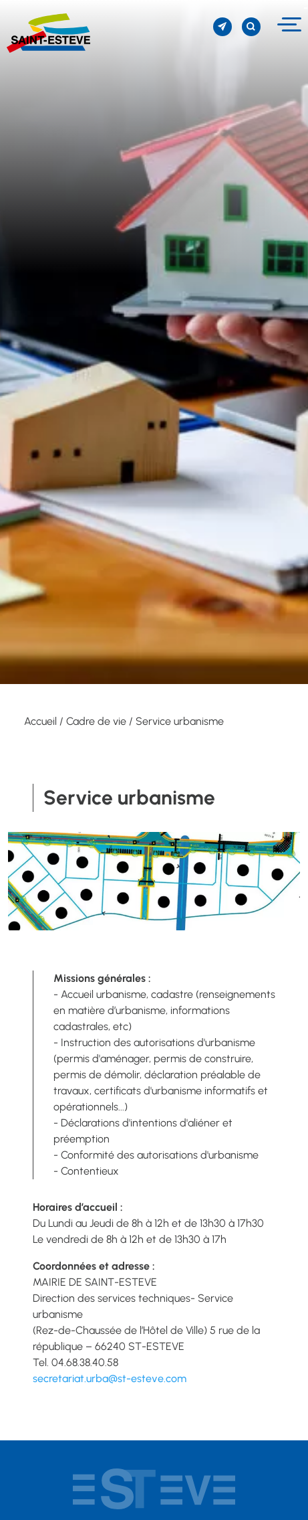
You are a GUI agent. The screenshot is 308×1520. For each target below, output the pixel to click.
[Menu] (288, 24)
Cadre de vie (96, 721)
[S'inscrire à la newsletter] (222, 26)
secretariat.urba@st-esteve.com (109, 1378)
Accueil (40, 721)
